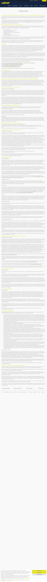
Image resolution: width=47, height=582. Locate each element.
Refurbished (15, 5)
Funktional (3, 580)
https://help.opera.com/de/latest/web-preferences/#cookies (12, 66)
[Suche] (41, 0)
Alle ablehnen (39, 572)
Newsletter (41, 388)
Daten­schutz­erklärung (27, 578)
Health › (36, 5)
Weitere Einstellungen (9, 580)
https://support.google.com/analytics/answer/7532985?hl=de (24, 192)
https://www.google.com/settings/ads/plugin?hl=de (30, 261)
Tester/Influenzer (6, 388)
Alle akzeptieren (39, 570)
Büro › (31, 5)
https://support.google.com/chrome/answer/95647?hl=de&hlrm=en (13, 64)
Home (9, 5)
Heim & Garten (43, 5)
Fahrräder (26, 5)
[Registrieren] (36, 0)
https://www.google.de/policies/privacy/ (36, 264)
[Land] (39, 0)
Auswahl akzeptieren (39, 574)
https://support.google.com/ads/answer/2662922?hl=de (28, 191)
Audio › (20, 5)
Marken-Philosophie (17, 388)
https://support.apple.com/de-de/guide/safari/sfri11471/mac (12, 65)
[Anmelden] (32, 0)
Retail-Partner (29, 388)
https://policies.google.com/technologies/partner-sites (9, 254)
